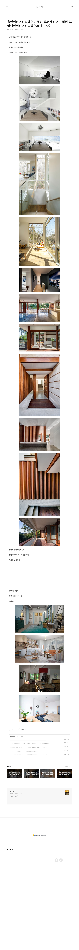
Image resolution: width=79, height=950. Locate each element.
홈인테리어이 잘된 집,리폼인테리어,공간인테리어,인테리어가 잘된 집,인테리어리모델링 (29, 825)
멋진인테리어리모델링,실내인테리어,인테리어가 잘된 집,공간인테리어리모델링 (27, 829)
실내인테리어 (12, 813)
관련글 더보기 (68, 844)
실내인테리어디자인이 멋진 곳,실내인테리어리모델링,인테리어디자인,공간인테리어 (28, 817)
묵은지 (12, 869)
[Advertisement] (39, 48)
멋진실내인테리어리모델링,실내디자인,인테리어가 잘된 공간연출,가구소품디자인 (27, 832)
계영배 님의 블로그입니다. (16, 871)
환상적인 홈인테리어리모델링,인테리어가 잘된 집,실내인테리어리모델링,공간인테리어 (29, 821)
